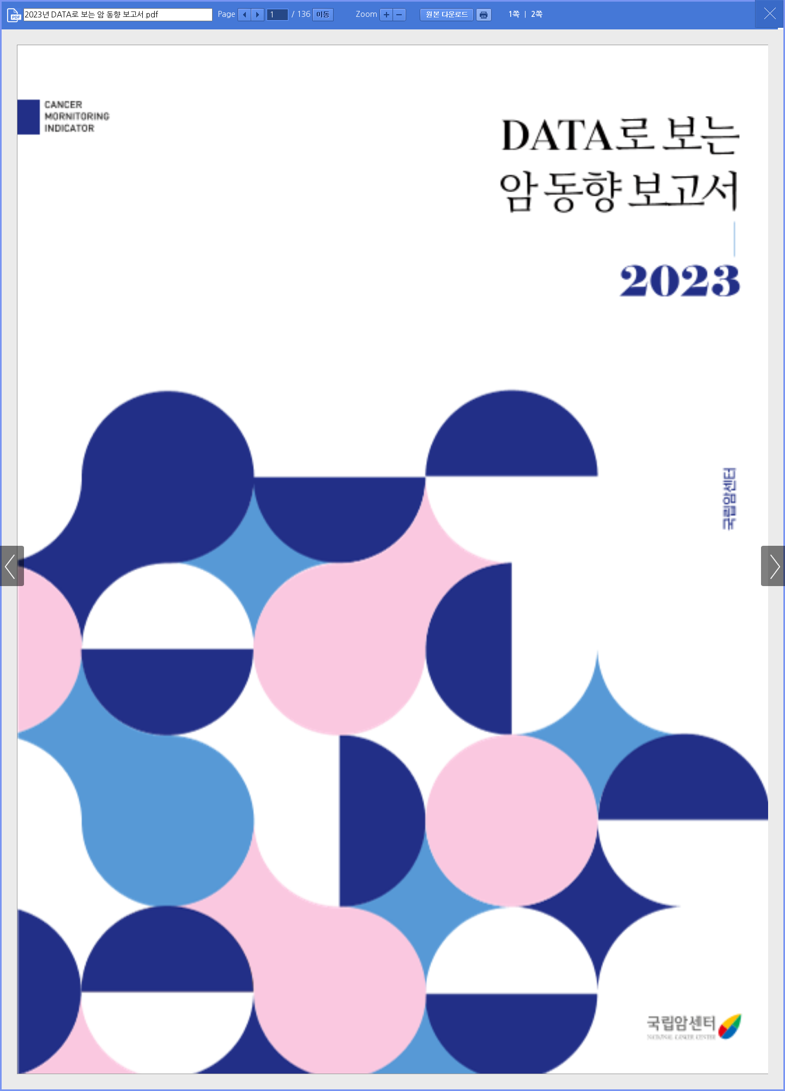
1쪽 (514, 14)
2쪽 (536, 14)
